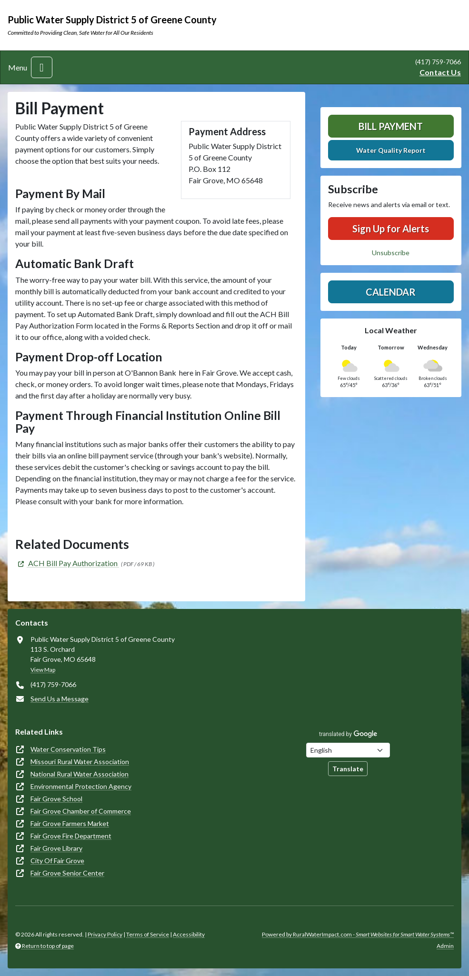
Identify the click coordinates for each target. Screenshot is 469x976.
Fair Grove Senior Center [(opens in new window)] (67, 873)
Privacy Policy (105, 934)
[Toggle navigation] (41, 67)
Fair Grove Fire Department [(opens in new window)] (70, 836)
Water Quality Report (391, 150)
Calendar (391, 292)
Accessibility (189, 934)
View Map (42, 669)
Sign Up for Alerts (390, 228)
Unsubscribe (390, 253)
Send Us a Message (59, 699)
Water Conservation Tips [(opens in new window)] (68, 749)
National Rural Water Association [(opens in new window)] (79, 774)
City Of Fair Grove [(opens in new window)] (57, 860)
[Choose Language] (348, 750)
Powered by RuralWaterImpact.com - (358, 934)
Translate (347, 769)
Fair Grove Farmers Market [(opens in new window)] (69, 823)
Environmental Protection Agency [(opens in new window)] (80, 786)
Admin (445, 945)
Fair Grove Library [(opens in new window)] (56, 848)
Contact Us (440, 72)
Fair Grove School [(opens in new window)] (56, 799)
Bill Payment (391, 126)
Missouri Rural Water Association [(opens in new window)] (79, 761)
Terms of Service (147, 934)
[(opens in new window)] (67, 563)
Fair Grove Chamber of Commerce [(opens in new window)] (80, 811)
